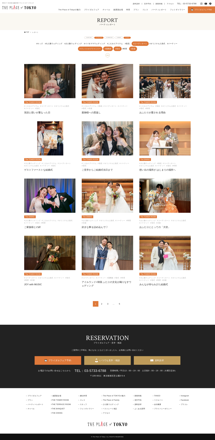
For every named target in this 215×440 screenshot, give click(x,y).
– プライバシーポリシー (162, 409)
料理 (128, 10)
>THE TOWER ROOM (60, 400)
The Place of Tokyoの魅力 (69, 10)
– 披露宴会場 (56, 396)
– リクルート (158, 400)
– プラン (29, 400)
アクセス (170, 4)
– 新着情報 (137, 396)
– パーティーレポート (34, 404)
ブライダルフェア (91, 10)
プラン (136, 10)
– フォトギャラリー (86, 409)
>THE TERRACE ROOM (61, 404)
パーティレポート (159, 10)
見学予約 (147, 4)
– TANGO (156, 396)
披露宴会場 (118, 10)
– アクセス (105, 413)
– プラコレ (183, 404)
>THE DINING (56, 413)
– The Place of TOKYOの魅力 (113, 396)
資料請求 (136, 4)
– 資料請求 (137, 404)
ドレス (145, 10)
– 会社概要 (157, 404)
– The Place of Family (110, 400)
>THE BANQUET (58, 409)
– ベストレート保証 (109, 409)
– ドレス (81, 400)
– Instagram (184, 396)
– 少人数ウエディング (110, 404)
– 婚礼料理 (82, 396)
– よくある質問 (139, 409)
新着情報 (159, 4)
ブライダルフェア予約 (203, 10)
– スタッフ (82, 404)
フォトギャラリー (177, 10)
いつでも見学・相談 (109, 360)
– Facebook (184, 400)
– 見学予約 (137, 400)
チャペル (106, 10)
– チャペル (30, 409)
